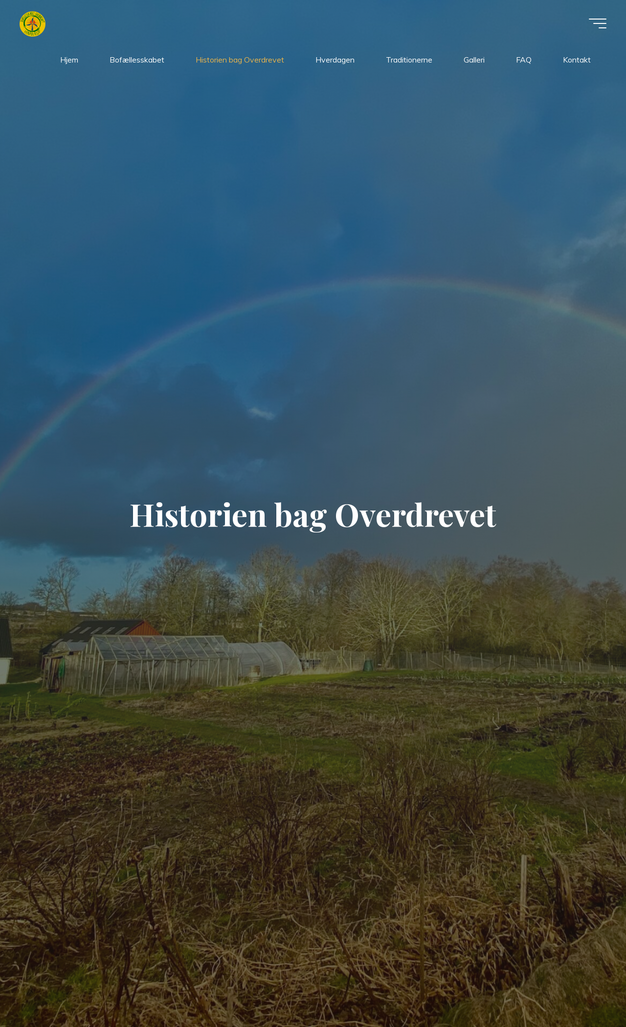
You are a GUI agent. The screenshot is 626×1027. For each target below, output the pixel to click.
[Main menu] (597, 23)
